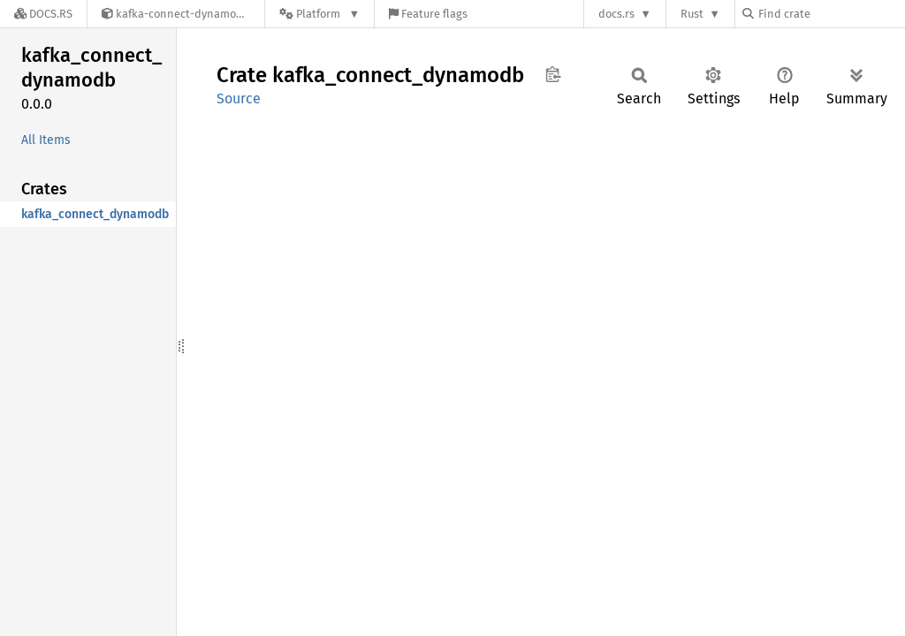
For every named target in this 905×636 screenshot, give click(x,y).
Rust (692, 13)
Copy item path (552, 74)
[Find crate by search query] (831, 13)
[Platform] (319, 13)
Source (239, 98)
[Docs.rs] (43, 13)
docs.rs (616, 13)
